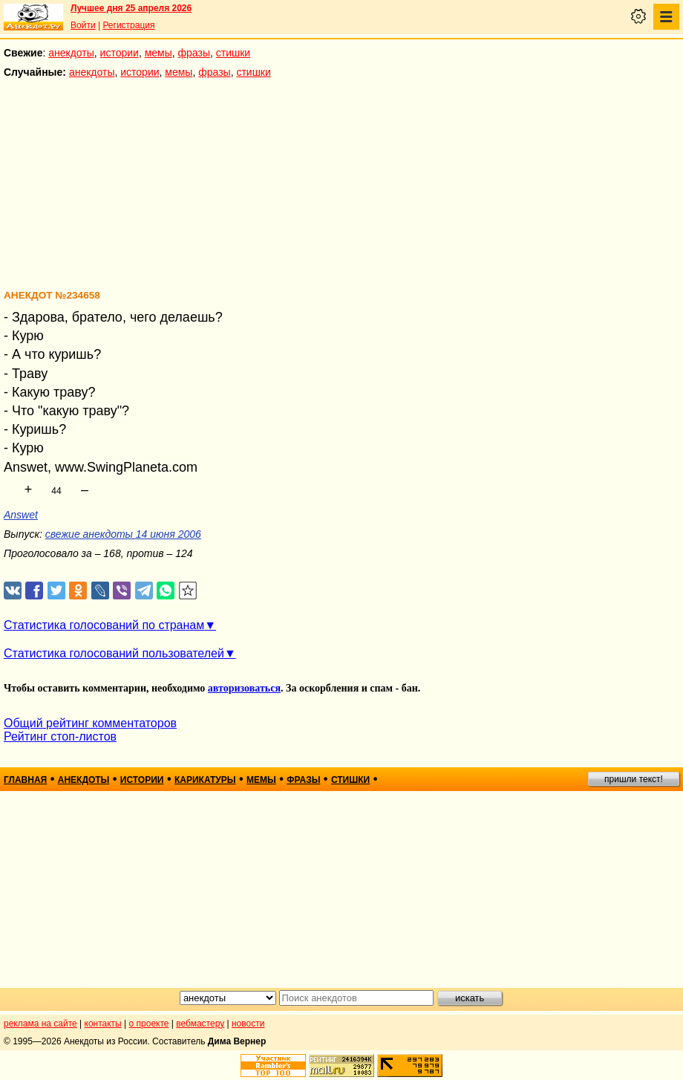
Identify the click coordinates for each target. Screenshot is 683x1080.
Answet (21, 515)
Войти (83, 25)
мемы (158, 53)
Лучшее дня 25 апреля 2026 (131, 8)
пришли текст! (633, 779)
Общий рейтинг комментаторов (90, 723)
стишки (233, 53)
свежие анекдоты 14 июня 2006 (123, 534)
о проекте (149, 1023)
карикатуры (205, 780)
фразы (194, 53)
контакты (103, 1023)
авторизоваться (244, 688)
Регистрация (128, 25)
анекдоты (71, 53)
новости (248, 1023)
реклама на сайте (40, 1023)
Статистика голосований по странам (104, 625)
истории (119, 53)
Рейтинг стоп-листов (60, 736)
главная (25, 780)
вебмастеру (200, 1023)
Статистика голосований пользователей (114, 653)
